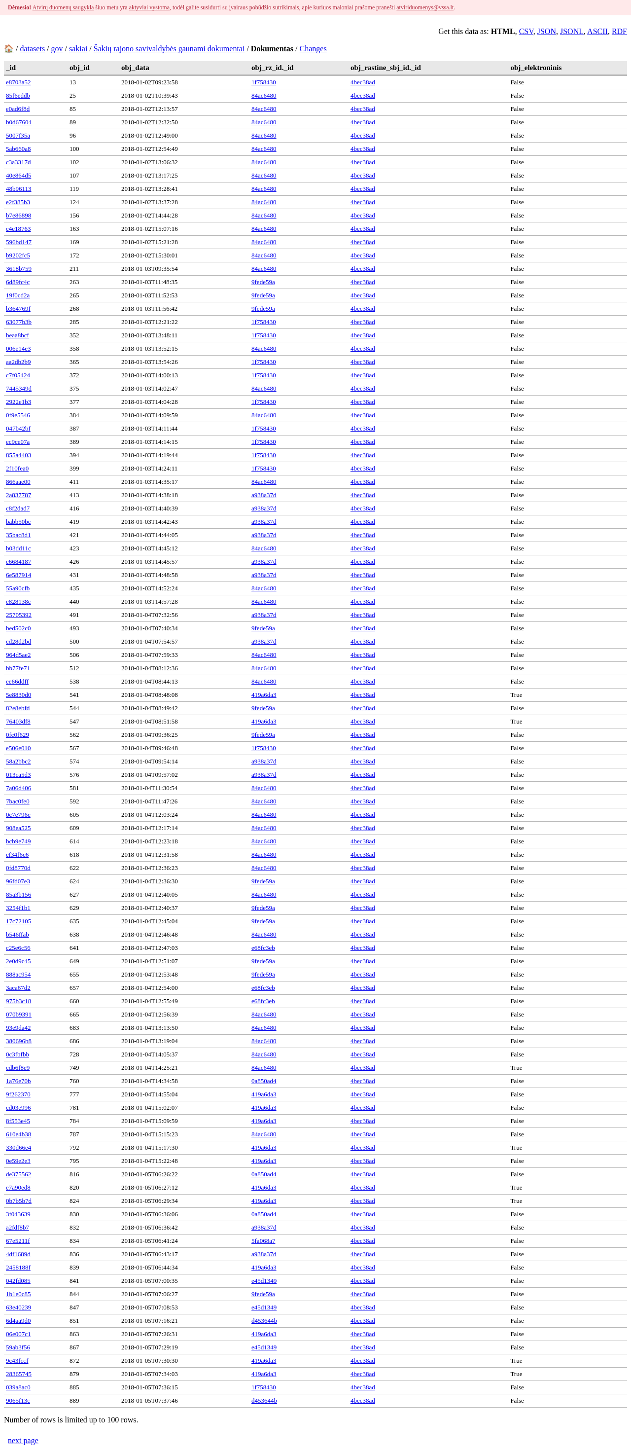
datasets (32, 48)
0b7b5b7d (19, 1200)
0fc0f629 (17, 734)
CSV (526, 31)
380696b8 (19, 1041)
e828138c (18, 601)
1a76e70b (18, 1081)
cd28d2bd (18, 641)
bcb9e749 (18, 841)
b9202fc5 (18, 255)
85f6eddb (18, 95)
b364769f (18, 308)
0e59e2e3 (18, 1160)
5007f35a (18, 135)
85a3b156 (18, 894)
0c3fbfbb (17, 1054)
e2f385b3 (18, 202)
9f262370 (18, 1094)
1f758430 (263, 82)
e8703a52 (18, 82)
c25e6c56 (18, 947)
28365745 (19, 1374)
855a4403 (18, 455)
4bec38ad (363, 82)
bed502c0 (18, 628)
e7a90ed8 (18, 1187)
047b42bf (18, 428)
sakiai (78, 48)
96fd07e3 (18, 881)
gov (57, 48)
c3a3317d (18, 162)
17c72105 (18, 921)
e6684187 (18, 561)
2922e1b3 (18, 401)
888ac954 (18, 974)
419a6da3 (264, 694)
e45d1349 (264, 1280)
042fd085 (18, 1280)
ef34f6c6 (17, 854)
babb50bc (18, 521)
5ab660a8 (18, 148)
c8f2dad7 (18, 508)
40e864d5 (18, 175)
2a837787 (18, 495)
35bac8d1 (18, 535)
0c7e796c (18, 814)
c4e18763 (18, 228)
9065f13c (18, 1400)
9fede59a (263, 282)
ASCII (597, 31)
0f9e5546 (18, 415)
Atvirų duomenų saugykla (63, 7)
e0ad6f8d (18, 108)
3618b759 (19, 268)
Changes (313, 48)
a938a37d (264, 495)
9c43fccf (17, 1360)
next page (23, 1440)
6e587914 (18, 575)
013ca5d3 (18, 774)
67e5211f (18, 1240)
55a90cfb (18, 588)
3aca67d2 (18, 987)
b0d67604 (19, 122)
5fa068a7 (263, 1240)
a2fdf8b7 (17, 1227)
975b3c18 (18, 1001)
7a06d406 (18, 788)
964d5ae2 (18, 654)
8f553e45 (18, 1121)
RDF (619, 31)
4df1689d (18, 1254)
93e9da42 (18, 1027)
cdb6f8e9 (18, 1067)
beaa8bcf (17, 335)
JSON (546, 31)
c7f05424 (18, 375)
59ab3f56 (18, 1347)
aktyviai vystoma (149, 7)
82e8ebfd (18, 708)
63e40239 (18, 1307)
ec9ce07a (18, 441)
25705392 (19, 614)
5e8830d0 (18, 694)
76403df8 (18, 721)
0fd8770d (18, 868)
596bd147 (19, 242)
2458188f (18, 1267)
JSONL (572, 31)
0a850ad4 (264, 1081)
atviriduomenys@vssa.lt (425, 7)
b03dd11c (18, 548)
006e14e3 (18, 348)
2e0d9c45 (18, 961)
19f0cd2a (18, 295)
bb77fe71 (18, 668)
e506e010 (18, 748)
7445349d (19, 388)
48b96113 (19, 188)
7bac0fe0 (18, 801)
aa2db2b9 (18, 361)
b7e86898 (18, 215)
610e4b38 (18, 1134)
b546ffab (17, 934)
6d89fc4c (18, 282)
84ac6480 (264, 95)
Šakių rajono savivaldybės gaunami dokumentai (169, 48)
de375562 (18, 1174)
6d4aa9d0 (18, 1320)
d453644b (264, 1320)
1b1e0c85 (18, 1294)
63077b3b (19, 322)
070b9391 (19, 1014)
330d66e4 (18, 1147)
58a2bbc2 (18, 761)
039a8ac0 (18, 1387)
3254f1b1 (18, 907)
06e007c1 (18, 1334)
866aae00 (18, 481)
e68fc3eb (263, 947)
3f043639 (18, 1214)
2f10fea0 (17, 468)
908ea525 (18, 828)
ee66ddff (17, 681)
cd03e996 (18, 1107)
